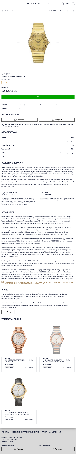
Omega (5, 73)
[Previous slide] (18, 43)
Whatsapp (19, 119)
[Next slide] (58, 43)
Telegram (57, 119)
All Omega (8, 312)
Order (38, 97)
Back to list (7, 11)
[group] (38, 42)
